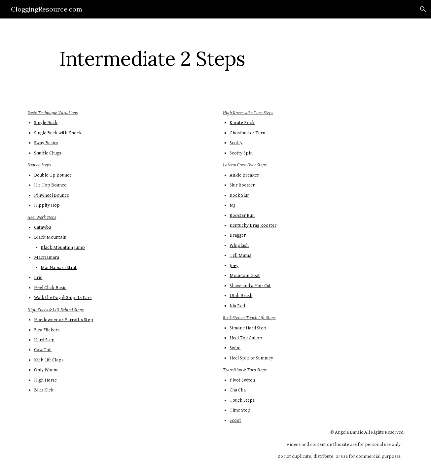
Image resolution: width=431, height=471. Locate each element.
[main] (152, 58)
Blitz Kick (44, 390)
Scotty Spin (241, 153)
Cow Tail (43, 350)
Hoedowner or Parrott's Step (63, 319)
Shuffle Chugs (47, 153)
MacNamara (46, 257)
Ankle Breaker (244, 175)
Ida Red (237, 306)
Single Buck (45, 122)
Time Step (240, 410)
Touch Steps (242, 400)
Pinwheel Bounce (51, 195)
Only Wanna (46, 370)
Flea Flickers (46, 330)
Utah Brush (241, 295)
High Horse (45, 380)
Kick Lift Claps (48, 360)
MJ (232, 205)
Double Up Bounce (53, 175)
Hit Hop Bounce (50, 185)
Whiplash (239, 245)
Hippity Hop (47, 205)
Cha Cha (238, 390)
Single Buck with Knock (58, 133)
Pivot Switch (242, 380)
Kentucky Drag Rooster (253, 225)
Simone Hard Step (248, 328)
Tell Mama (240, 255)
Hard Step (44, 340)
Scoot (235, 420)
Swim (235, 348)
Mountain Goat (245, 275)
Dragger (238, 235)
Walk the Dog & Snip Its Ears (62, 297)
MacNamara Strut (59, 267)
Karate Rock (242, 122)
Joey (234, 265)
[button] (423, 9)
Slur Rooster (242, 185)
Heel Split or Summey (251, 358)
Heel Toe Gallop (246, 338)
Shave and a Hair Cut (250, 285)
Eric (38, 277)
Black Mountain (50, 237)
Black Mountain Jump (63, 247)
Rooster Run (242, 215)
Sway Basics (46, 143)
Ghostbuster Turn (247, 133)
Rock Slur (239, 195)
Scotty (236, 143)
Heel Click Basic (50, 287)
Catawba (42, 227)
